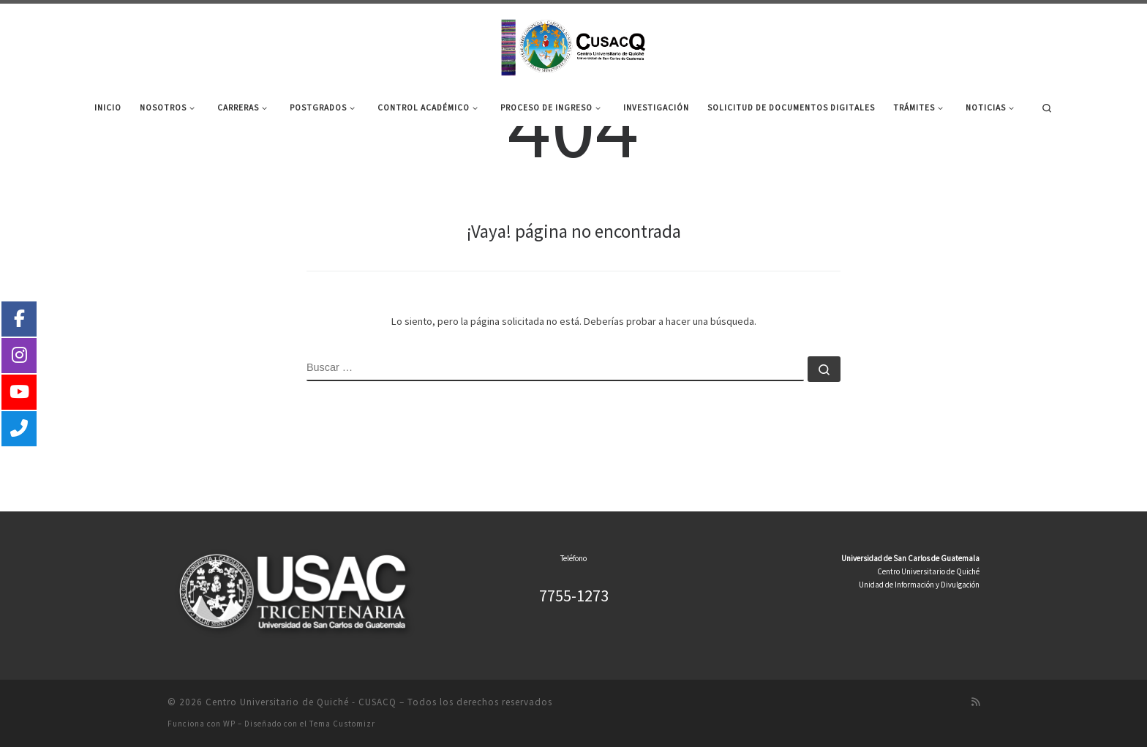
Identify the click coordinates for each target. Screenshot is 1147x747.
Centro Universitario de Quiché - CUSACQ (301, 702)
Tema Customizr (342, 723)
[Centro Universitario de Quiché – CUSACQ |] (573, 44)
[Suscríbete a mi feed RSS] (975, 702)
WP (229, 723)
